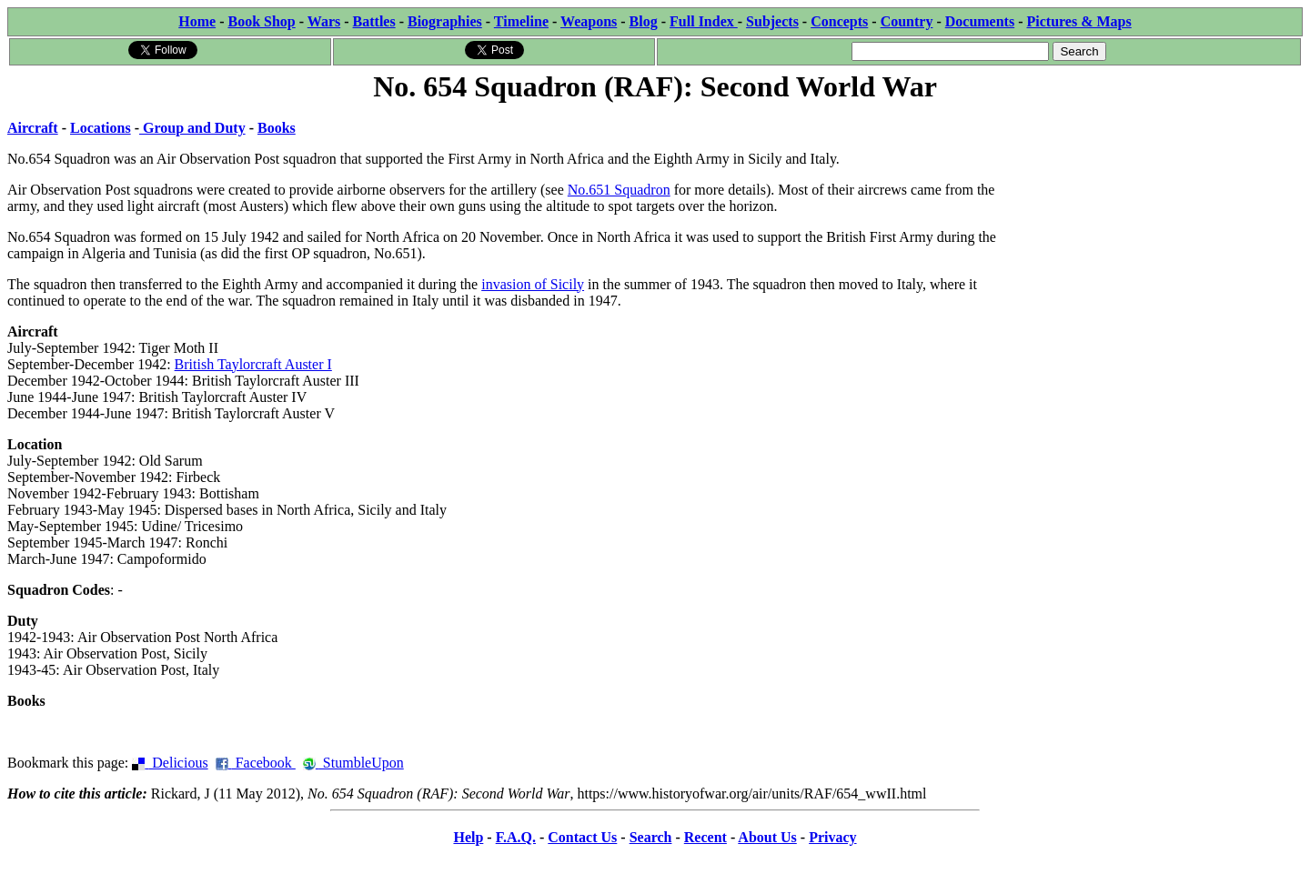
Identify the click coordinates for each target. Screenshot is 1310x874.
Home (197, 21)
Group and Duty (192, 128)
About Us (767, 837)
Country (907, 21)
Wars (323, 21)
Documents (979, 21)
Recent (705, 837)
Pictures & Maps (1079, 21)
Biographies (445, 21)
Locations (100, 128)
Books (276, 128)
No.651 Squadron (619, 189)
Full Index (704, 21)
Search (651, 837)
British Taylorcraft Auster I (253, 364)
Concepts (839, 21)
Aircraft (32, 128)
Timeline (521, 21)
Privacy (832, 837)
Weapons (588, 21)
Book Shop (261, 21)
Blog (644, 21)
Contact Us (582, 837)
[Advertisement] (1166, 220)
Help (468, 837)
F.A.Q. (516, 837)
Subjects (772, 21)
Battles (374, 21)
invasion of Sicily (532, 284)
